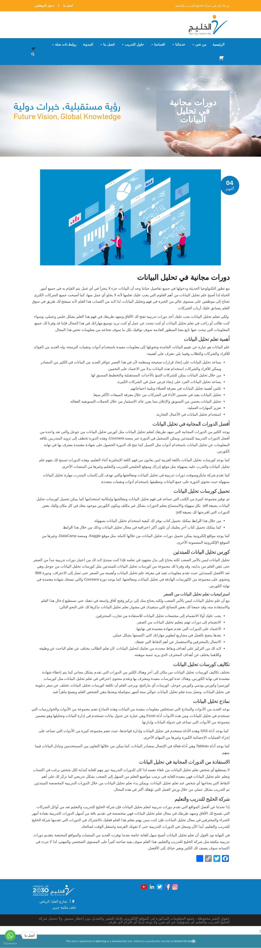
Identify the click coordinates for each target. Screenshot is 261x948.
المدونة (88, 44)
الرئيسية (218, 44)
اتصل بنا (68, 5)
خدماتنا (180, 44)
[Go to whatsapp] (10, 935)
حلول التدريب (134, 44)
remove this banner (185, 941)
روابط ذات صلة (66, 44)
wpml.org (101, 941)
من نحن (200, 44)
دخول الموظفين (44, 5)
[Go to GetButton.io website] (10, 943)
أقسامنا (159, 44)
